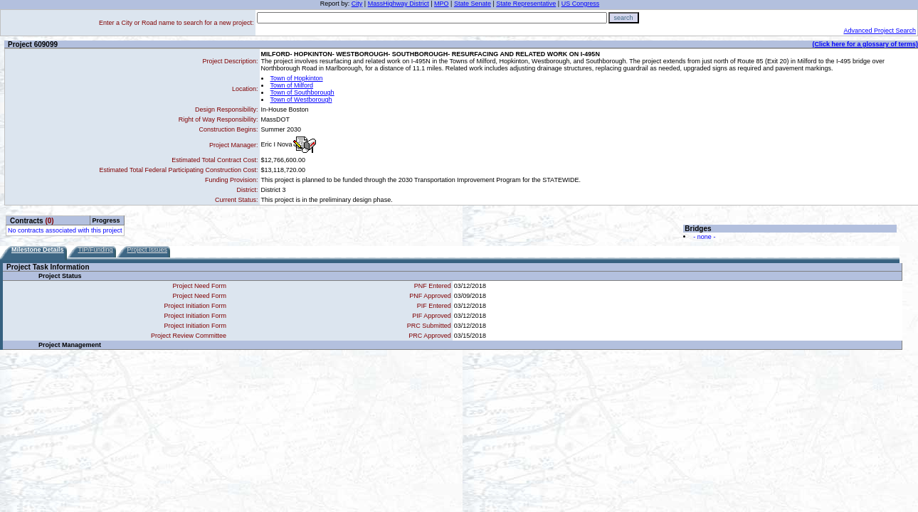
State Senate (472, 3)
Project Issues (147, 249)
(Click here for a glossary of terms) (865, 44)
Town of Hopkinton (296, 78)
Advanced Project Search (879, 30)
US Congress (580, 3)
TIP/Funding (95, 249)
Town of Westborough (301, 99)
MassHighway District (398, 3)
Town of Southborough (302, 92)
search (623, 17)
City (357, 3)
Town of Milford (292, 85)
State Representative (526, 3)
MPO (441, 3)
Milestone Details (37, 249)
